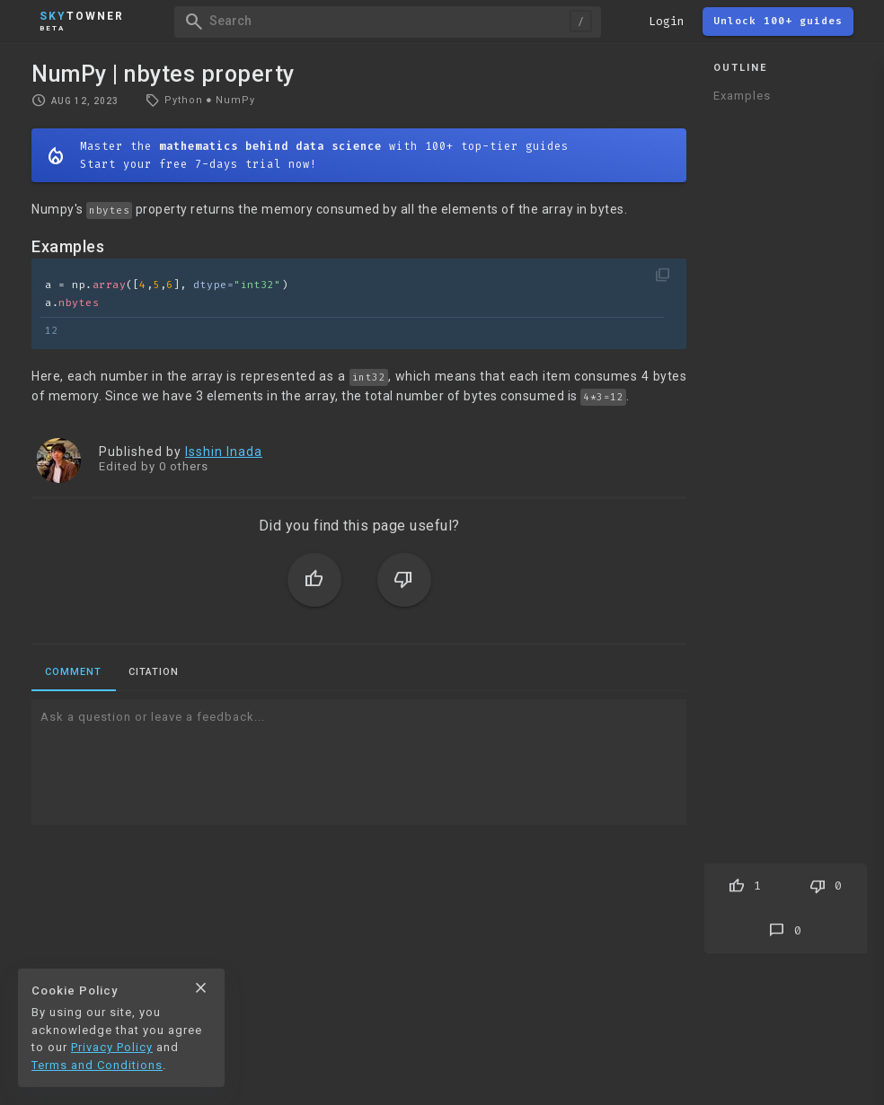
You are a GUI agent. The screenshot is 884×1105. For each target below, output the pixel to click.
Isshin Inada (223, 451)
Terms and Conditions (97, 1065)
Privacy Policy (112, 1047)
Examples (742, 95)
